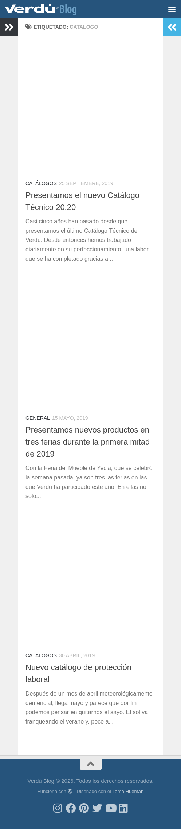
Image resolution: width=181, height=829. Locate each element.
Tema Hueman (127, 791)
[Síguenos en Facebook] (71, 808)
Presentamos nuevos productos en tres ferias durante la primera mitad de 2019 (87, 441)
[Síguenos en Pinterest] (84, 808)
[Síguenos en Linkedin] (123, 808)
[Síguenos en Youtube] (110, 808)
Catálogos (41, 183)
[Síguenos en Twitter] (97, 808)
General (37, 418)
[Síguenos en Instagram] (58, 808)
